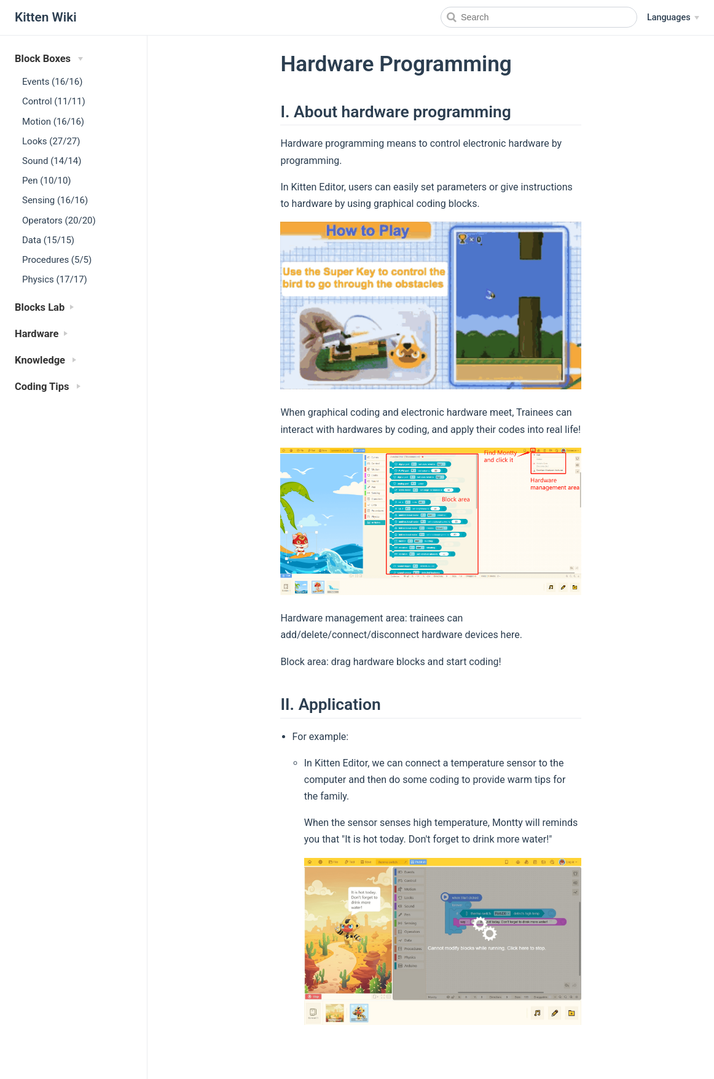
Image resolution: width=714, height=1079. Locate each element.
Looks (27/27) (51, 141)
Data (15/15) (48, 240)
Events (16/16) (52, 81)
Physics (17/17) (54, 279)
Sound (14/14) (51, 160)
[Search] (539, 17)
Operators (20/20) (59, 220)
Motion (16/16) (53, 121)
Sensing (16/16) (55, 200)
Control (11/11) (53, 101)
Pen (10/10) (46, 180)
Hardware (36, 334)
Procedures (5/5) (57, 259)
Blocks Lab (40, 307)
